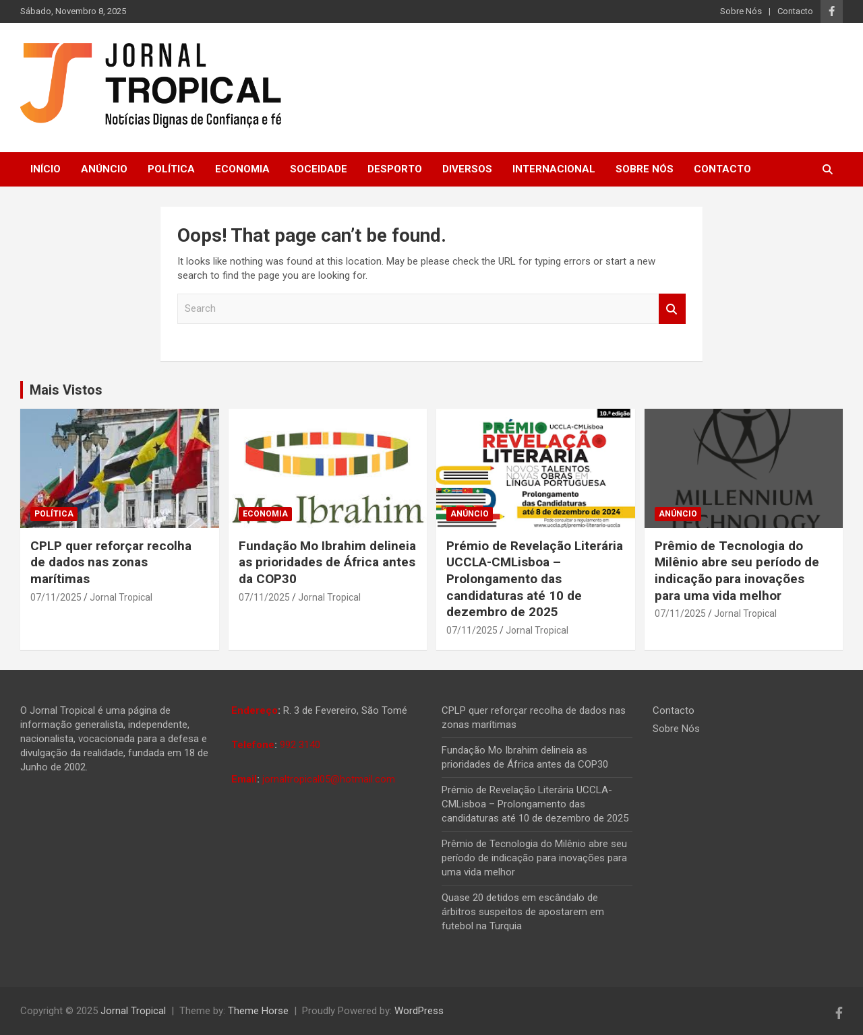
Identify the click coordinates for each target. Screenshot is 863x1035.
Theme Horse (258, 1011)
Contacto (795, 11)
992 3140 (300, 745)
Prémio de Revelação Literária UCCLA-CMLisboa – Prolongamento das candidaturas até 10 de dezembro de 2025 (534, 579)
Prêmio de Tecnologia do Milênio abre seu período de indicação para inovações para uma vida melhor (737, 570)
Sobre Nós (741, 11)
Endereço (254, 710)
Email (244, 779)
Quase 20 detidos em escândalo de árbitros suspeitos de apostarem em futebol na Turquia (523, 912)
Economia (242, 169)
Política (171, 169)
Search (672, 309)
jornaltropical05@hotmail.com (328, 779)
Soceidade (318, 169)
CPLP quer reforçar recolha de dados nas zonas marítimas (110, 562)
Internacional (553, 169)
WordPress (419, 1011)
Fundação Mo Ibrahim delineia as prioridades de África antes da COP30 (327, 562)
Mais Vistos (66, 390)
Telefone (252, 745)
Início (45, 169)
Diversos (467, 169)
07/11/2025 (56, 597)
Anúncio (104, 169)
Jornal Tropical (121, 597)
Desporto (394, 169)
